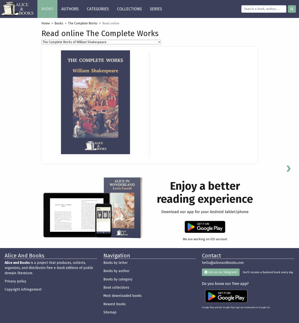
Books (59, 23)
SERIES (156, 9)
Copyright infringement (23, 289)
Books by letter (115, 263)
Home (45, 23)
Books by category (117, 279)
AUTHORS (70, 9)
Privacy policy (15, 281)
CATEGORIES (98, 9)
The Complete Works (83, 23)
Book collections (116, 288)
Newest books (114, 304)
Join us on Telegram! (220, 272)
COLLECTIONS (129, 9)
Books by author (116, 271)
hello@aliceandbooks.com (223, 263)
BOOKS (49, 7)
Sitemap (109, 312)
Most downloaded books (122, 296)
